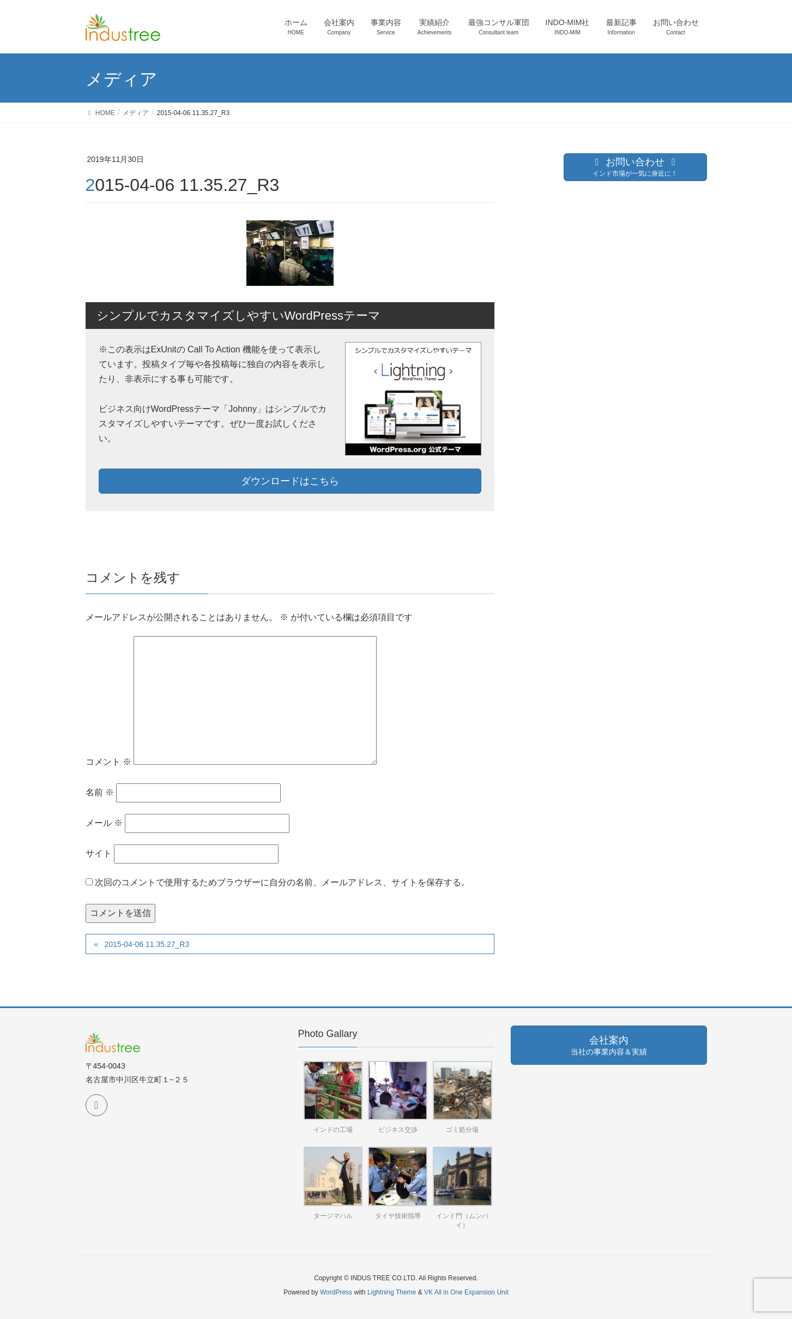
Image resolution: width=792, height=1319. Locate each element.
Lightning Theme (391, 1292)
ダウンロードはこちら (290, 481)
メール (104, 823)
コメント (108, 761)
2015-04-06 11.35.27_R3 (146, 944)
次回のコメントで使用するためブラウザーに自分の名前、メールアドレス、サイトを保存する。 (282, 882)
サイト (99, 853)
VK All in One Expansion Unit (466, 1292)
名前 (100, 792)
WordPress (336, 1292)
